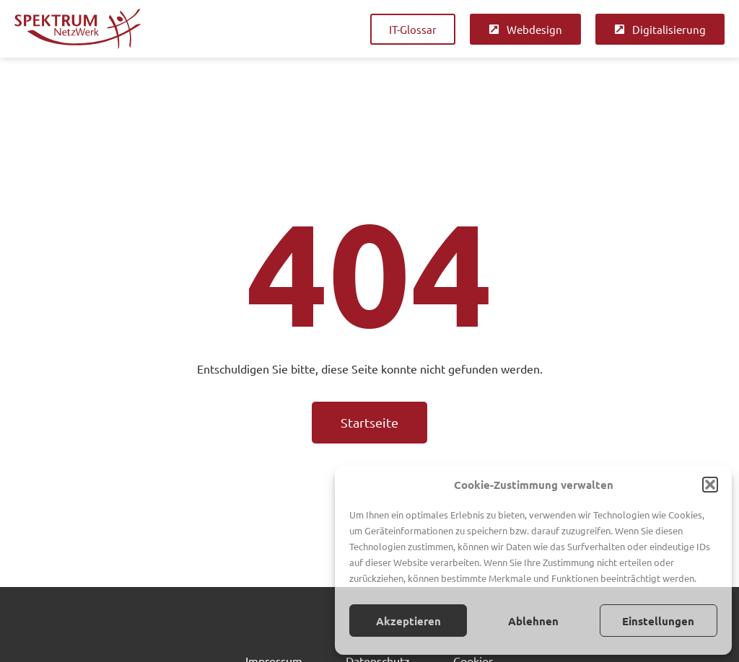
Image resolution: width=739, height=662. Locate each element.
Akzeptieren (408, 621)
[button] (710, 484)
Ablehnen (533, 621)
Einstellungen (658, 621)
